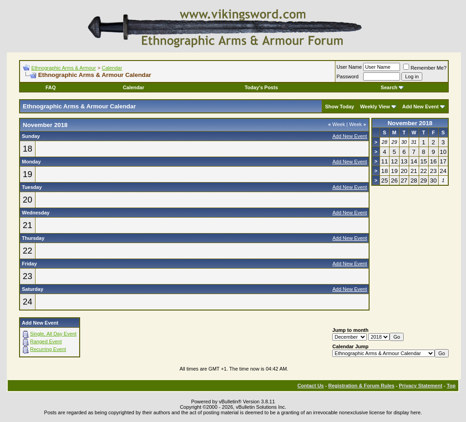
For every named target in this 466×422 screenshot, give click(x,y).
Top (451, 385)
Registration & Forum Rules (361, 385)
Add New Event (420, 106)
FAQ (51, 87)
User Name (349, 67)
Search (392, 87)
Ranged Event (46, 341)
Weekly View (375, 106)
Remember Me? (424, 68)
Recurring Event (48, 349)
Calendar (112, 68)
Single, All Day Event (53, 333)
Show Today (339, 106)
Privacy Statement (420, 385)
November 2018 (410, 123)
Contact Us (310, 385)
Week (336, 124)
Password (348, 76)
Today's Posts (261, 87)
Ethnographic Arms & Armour (63, 68)
